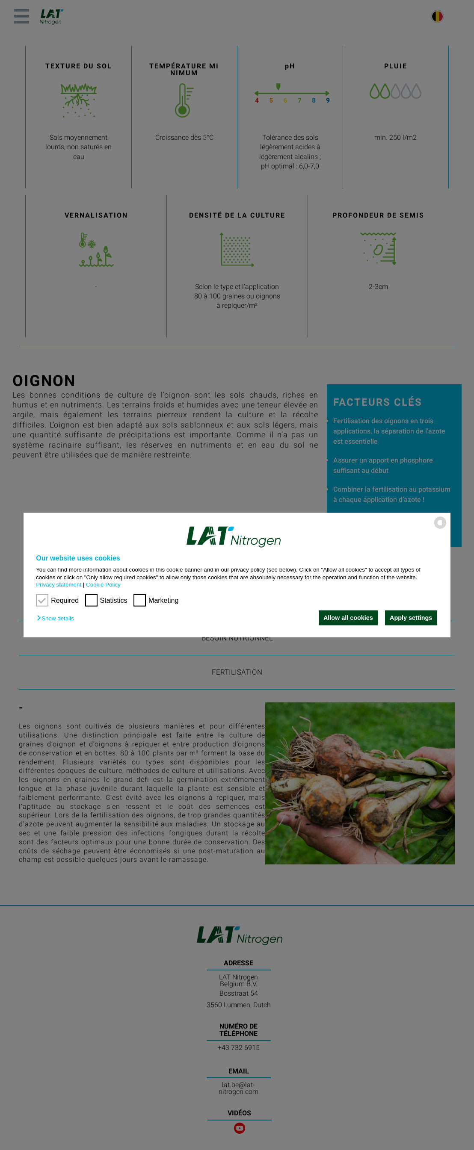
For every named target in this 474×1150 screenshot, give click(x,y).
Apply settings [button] (411, 617)
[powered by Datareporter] (440, 528)
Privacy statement (58, 584)
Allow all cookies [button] (348, 617)
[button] (57, 618)
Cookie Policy (103, 584)
